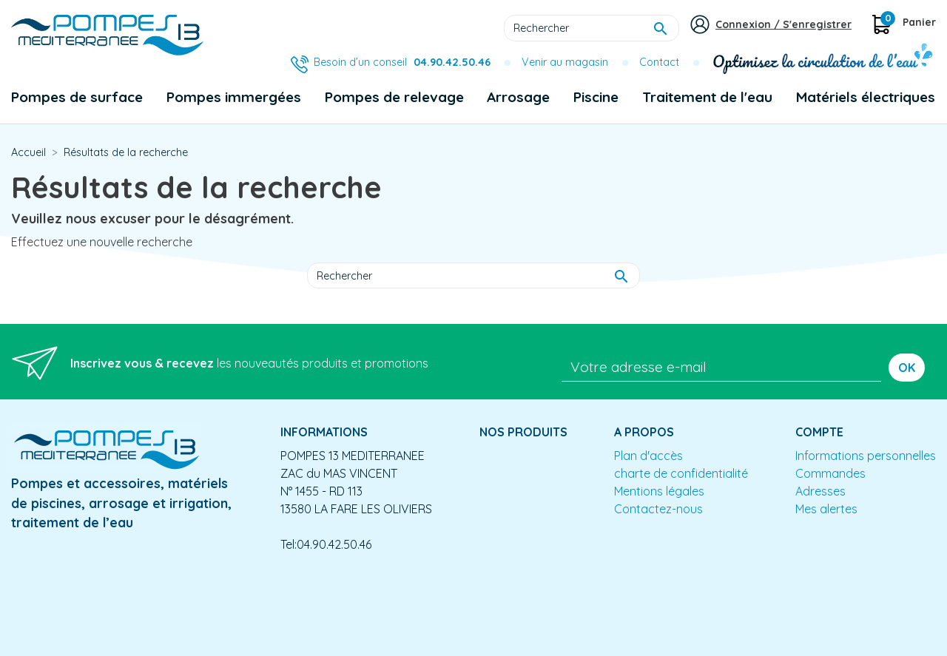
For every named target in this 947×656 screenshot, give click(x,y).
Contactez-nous (658, 508)
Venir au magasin (565, 62)
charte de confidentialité (681, 473)
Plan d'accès (648, 455)
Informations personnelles (865, 455)
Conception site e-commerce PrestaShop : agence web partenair (293, 582)
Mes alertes (826, 508)
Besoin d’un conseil (402, 62)
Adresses (820, 491)
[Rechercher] (591, 28)
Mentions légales (659, 491)
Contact (659, 62)
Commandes (830, 473)
